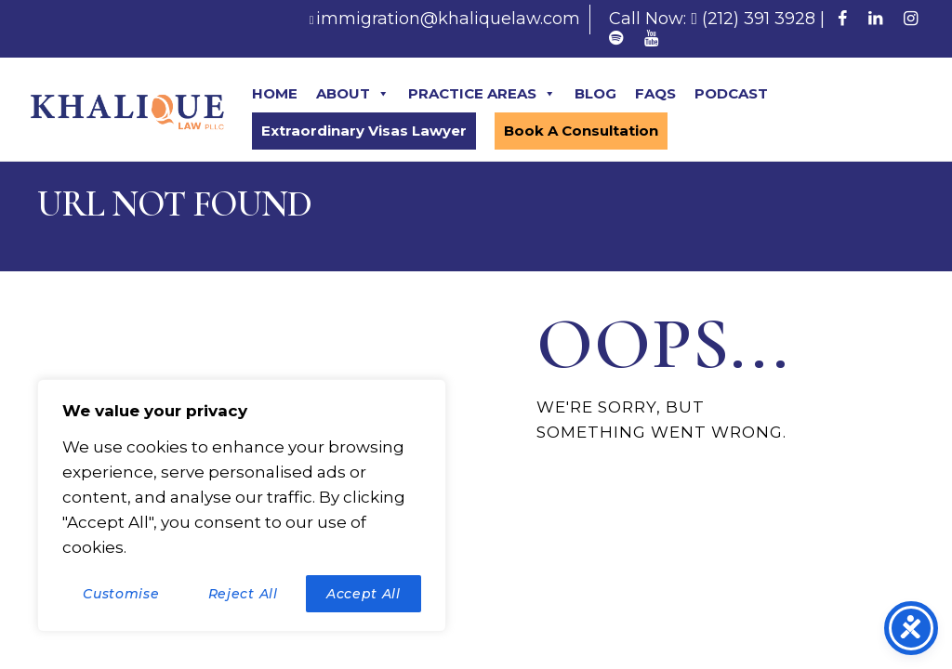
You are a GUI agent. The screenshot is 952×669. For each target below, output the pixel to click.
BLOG (595, 93)
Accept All (363, 593)
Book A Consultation (581, 130)
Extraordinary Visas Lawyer (364, 130)
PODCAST (731, 93)
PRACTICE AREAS (482, 93)
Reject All (243, 593)
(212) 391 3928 (758, 18)
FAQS (655, 93)
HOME (275, 93)
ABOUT (353, 93)
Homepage (596, 501)
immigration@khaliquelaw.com (448, 18)
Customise (121, 593)
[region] (241, 505)
